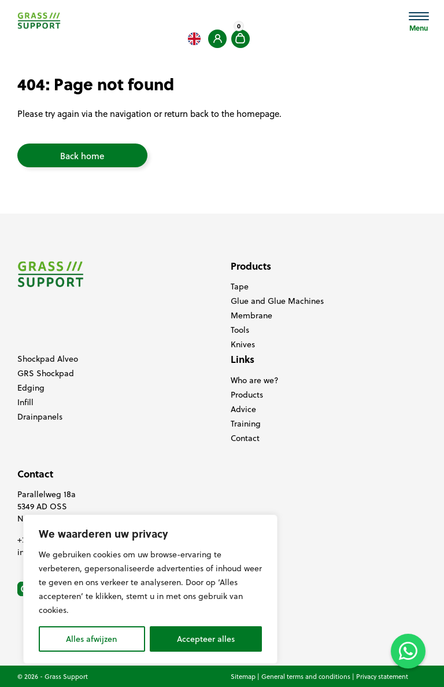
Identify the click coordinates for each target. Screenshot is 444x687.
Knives (243, 344)
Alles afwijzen (91, 639)
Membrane (251, 315)
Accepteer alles (206, 639)
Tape (240, 286)
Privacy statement (382, 676)
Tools (240, 330)
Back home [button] (82, 155)
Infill (25, 402)
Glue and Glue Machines (277, 301)
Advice (243, 409)
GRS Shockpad (45, 373)
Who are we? (255, 380)
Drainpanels (39, 417)
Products (247, 395)
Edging (31, 388)
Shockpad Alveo (47, 359)
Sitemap (243, 676)
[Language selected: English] (194, 39)
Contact (245, 438)
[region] (150, 589)
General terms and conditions (305, 676)
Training (246, 423)
